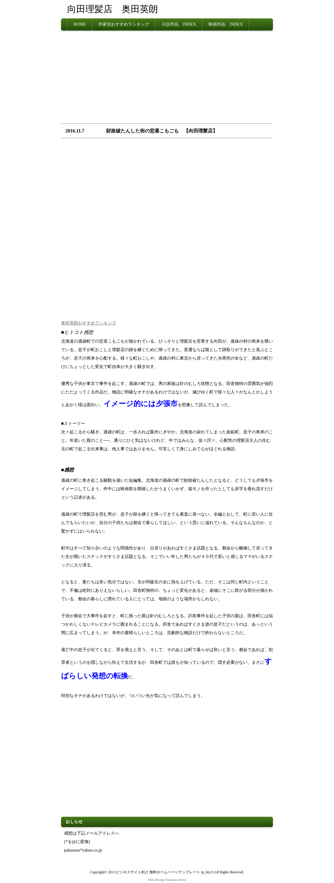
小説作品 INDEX (179, 24)
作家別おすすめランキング (123, 24)
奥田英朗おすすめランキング (88, 323)
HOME (80, 24)
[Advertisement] (167, 79)
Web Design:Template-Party (167, 879)
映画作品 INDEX (225, 24)
